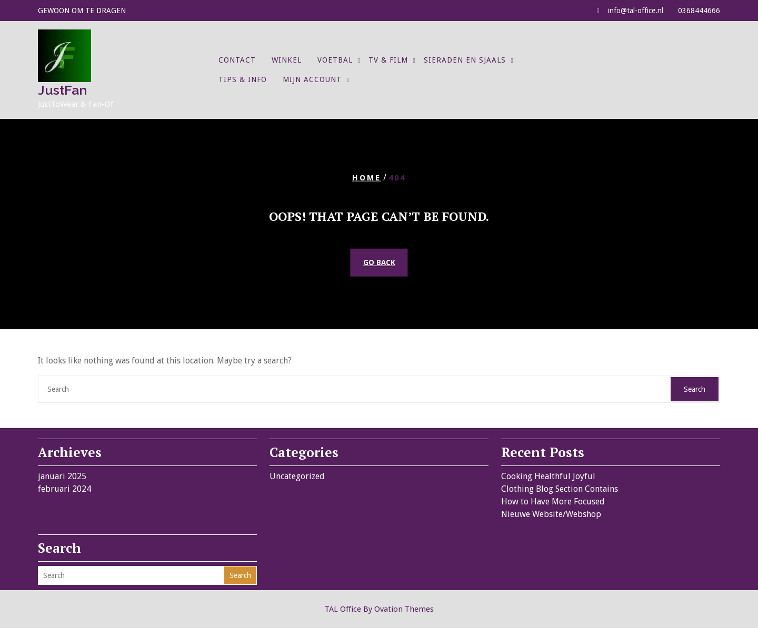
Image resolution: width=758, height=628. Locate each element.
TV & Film (388, 60)
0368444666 (699, 10)
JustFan (62, 90)
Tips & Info (242, 79)
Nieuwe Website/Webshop (551, 514)
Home (366, 177)
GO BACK (379, 262)
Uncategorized (297, 476)
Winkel (287, 60)
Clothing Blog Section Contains (559, 489)
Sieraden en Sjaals (465, 60)
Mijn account (312, 79)
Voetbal (335, 60)
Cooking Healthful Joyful (548, 476)
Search (694, 389)
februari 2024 (64, 489)
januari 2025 (62, 476)
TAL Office (379, 609)
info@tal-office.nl (635, 10)
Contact (237, 60)
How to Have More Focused (553, 502)
